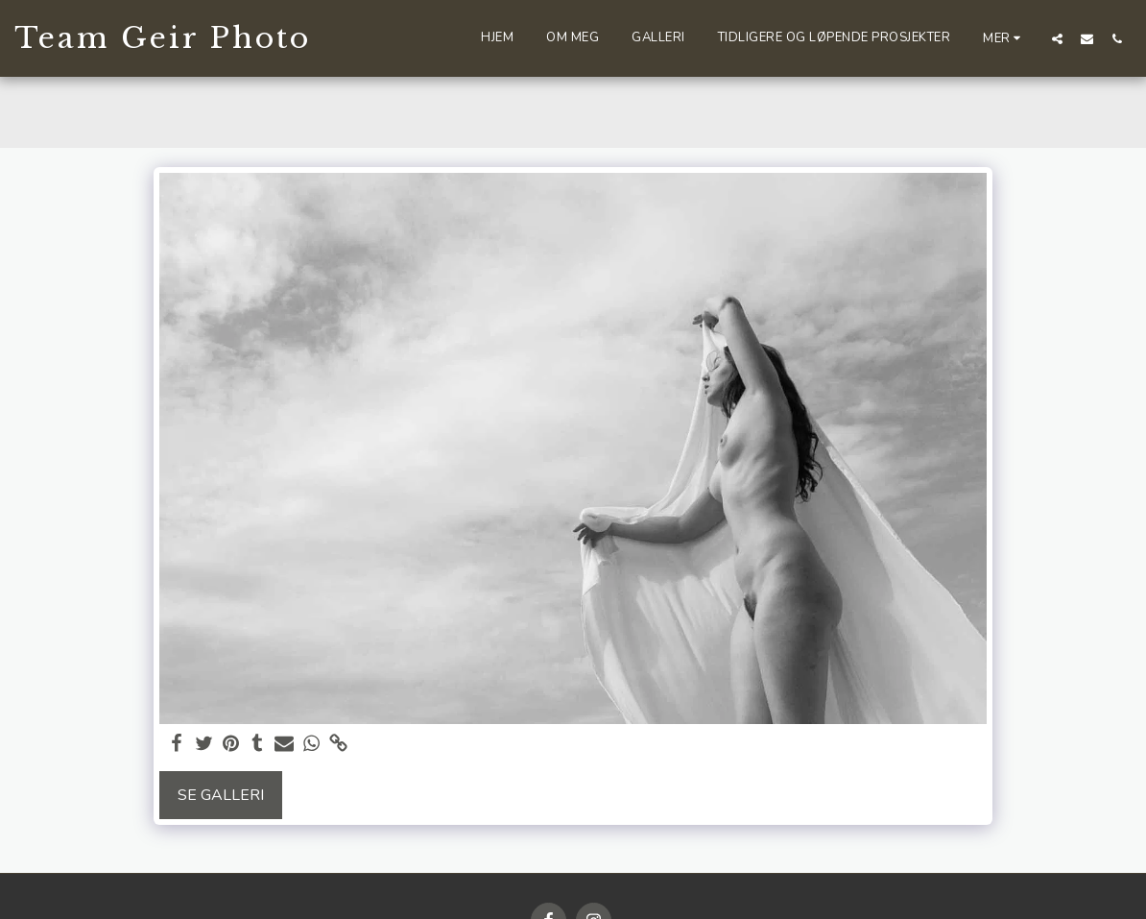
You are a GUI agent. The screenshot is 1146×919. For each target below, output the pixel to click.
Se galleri (221, 795)
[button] (1057, 38)
